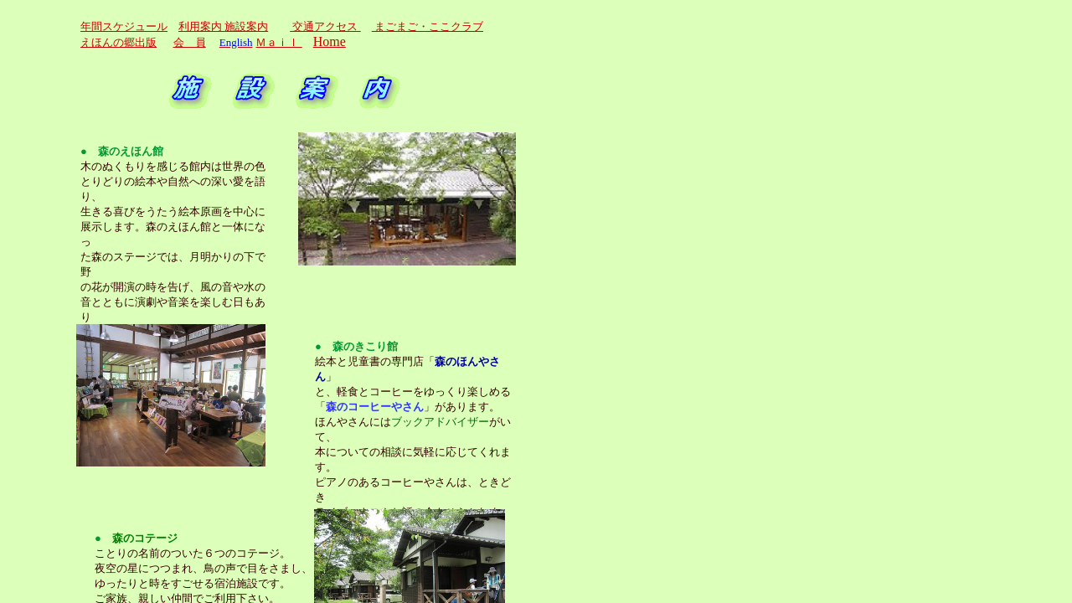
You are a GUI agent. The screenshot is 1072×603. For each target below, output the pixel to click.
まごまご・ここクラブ (427, 26)
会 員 (189, 42)
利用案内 (201, 27)
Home (329, 41)
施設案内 (246, 27)
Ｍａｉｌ (278, 43)
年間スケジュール (124, 27)
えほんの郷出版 (118, 42)
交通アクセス (325, 26)
